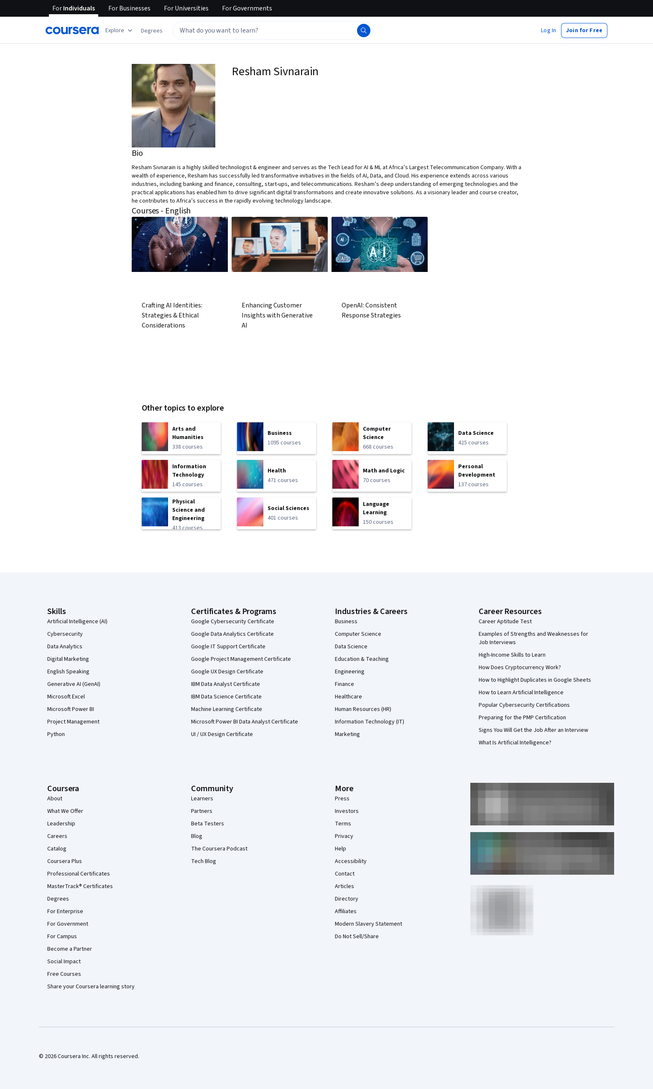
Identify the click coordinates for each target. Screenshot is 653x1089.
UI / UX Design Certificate (222, 734)
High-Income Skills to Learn (512, 655)
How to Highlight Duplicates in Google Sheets (535, 680)
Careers (57, 836)
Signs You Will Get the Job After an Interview (533, 730)
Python (56, 734)
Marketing (347, 734)
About (54, 799)
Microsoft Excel (66, 697)
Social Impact (64, 961)
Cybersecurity (65, 634)
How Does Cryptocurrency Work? (520, 667)
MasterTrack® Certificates (80, 886)
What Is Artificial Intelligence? (515, 743)
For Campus (62, 936)
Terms (343, 824)
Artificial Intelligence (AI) (77, 621)
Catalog (56, 849)
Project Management (73, 722)
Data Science (351, 646)
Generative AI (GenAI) (73, 684)
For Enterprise (65, 911)
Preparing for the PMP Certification (522, 717)
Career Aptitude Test (505, 621)
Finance (344, 684)
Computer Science (358, 634)
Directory (346, 899)
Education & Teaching (362, 659)
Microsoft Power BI (70, 709)
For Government (67, 924)
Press (342, 799)
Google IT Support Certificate (228, 646)
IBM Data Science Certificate (226, 697)
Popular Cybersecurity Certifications (524, 705)
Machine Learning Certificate (226, 709)
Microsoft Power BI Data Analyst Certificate (244, 722)
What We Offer (65, 811)
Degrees (58, 899)
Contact (345, 874)
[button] (152, 30)
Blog (196, 836)
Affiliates (346, 911)
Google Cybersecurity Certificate (232, 621)
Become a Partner (69, 949)
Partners (201, 811)
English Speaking (68, 672)
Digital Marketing (68, 659)
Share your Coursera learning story (91, 986)
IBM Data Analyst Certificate (225, 684)
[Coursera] (72, 30)
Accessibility (351, 861)
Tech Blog (203, 861)
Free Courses (64, 974)
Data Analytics (64, 646)
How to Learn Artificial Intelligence (521, 692)
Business (346, 621)
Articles (344, 886)
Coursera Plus (64, 861)
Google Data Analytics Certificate (232, 634)
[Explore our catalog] (120, 30)
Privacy (344, 836)
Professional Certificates (78, 874)
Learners (202, 799)
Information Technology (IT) (369, 722)
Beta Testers (207, 824)
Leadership (61, 824)
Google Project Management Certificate (241, 659)
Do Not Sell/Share (357, 936)
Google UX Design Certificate (227, 672)
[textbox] (273, 30)
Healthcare (348, 697)
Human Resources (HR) (363, 709)
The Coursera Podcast (219, 849)
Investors (347, 811)
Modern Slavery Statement (368, 924)
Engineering (350, 672)
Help (340, 849)
